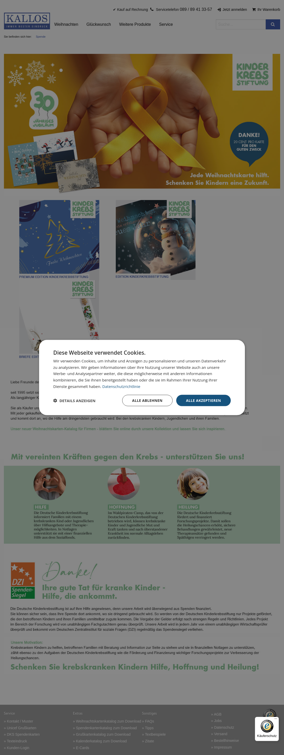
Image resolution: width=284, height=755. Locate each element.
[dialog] (142, 377)
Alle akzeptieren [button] (203, 400)
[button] (74, 400)
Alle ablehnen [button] (147, 400)
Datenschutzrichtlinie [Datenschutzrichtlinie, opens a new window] (121, 386)
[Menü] (276, 720)
